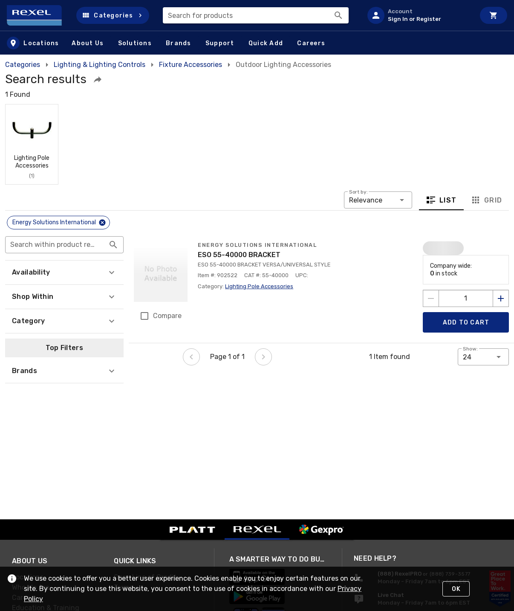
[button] (112, 15)
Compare (167, 316)
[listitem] (417, 15)
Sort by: (358, 192)
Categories (22, 65)
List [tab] (441, 200)
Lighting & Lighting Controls (99, 65)
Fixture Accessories (190, 65)
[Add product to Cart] (466, 322)
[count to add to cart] (465, 298)
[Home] (38, 15)
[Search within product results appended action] (113, 245)
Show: (470, 349)
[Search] (338, 15)
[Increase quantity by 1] (500, 298)
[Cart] (493, 15)
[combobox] (256, 15)
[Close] (102, 222)
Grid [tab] (486, 200)
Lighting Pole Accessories (259, 286)
